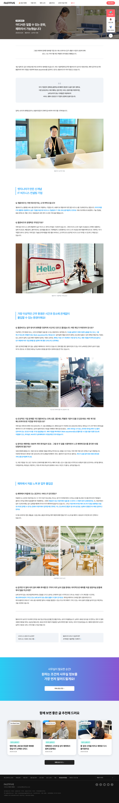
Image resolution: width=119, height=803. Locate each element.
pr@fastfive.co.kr (10, 793)
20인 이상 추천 (62, 3)
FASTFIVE (9, 3)
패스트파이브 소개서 (8, 777)
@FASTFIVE (40, 791)
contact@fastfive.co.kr (23, 787)
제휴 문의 (25, 777)
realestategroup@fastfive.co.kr (25, 793)
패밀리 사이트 (100, 777)
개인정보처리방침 (63, 777)
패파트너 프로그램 (73, 777)
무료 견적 (110, 15)
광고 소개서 (49, 777)
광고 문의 (41, 777)
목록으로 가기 (59, 762)
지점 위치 (33, 3)
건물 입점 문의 (33, 777)
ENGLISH (18, 777)
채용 (55, 777)
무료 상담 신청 (59, 688)
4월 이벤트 (23, 3)
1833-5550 (110, 30)
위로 (111, 36)
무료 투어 (110, 3)
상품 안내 (52, 3)
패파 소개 (42, 3)
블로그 (73, 3)
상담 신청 (110, 22)
